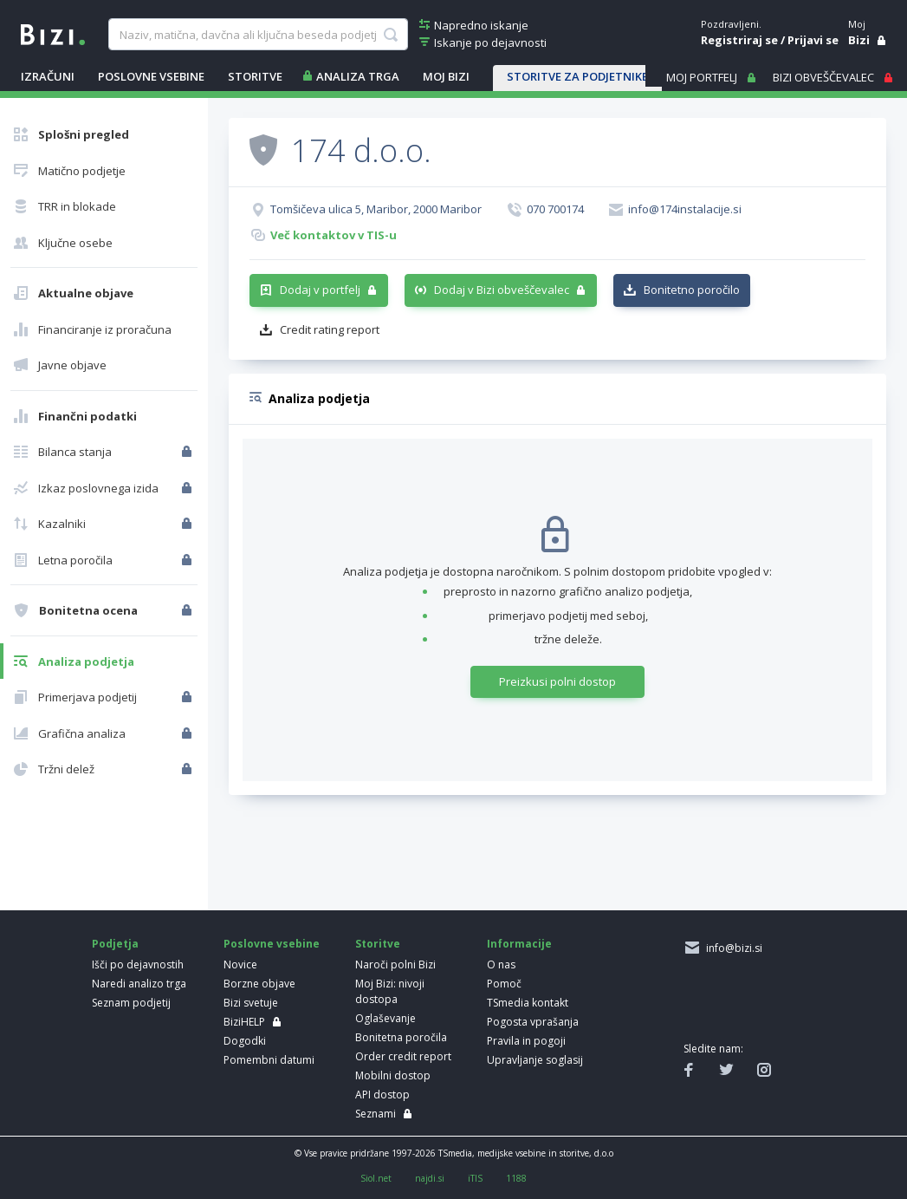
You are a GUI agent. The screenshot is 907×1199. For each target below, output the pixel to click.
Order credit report (403, 1056)
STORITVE (255, 76)
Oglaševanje (385, 1018)
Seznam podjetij (131, 1002)
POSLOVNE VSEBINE (151, 76)
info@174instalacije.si (685, 209)
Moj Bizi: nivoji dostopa (389, 991)
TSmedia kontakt (527, 1002)
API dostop (382, 1094)
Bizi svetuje (251, 1002)
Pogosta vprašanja (533, 1021)
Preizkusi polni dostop (557, 681)
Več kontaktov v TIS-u (333, 235)
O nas (501, 964)
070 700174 (555, 209)
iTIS (475, 1178)
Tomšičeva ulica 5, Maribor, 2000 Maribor (376, 209)
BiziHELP (244, 1021)
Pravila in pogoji (526, 1040)
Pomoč (504, 983)
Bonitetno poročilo (692, 289)
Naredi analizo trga (139, 983)
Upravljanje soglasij (535, 1059)
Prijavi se (813, 40)
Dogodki (245, 1040)
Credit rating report (329, 329)
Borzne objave (259, 983)
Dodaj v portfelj (320, 289)
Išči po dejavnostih (138, 964)
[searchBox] (258, 34)
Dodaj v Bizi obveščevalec (501, 289)
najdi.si (429, 1178)
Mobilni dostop (393, 1075)
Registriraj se (739, 40)
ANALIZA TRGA (357, 76)
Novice (240, 964)
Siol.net (376, 1178)
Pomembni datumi (269, 1059)
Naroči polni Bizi (395, 964)
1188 (516, 1178)
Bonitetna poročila (401, 1037)
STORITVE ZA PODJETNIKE (577, 76)
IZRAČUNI (48, 76)
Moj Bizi (446, 76)
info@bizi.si (731, 948)
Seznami (375, 1113)
